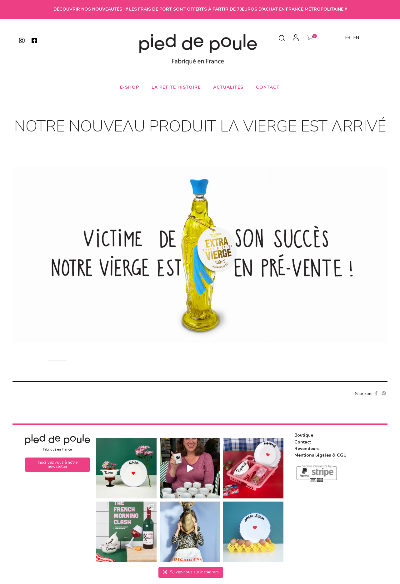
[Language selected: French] (353, 37)
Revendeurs (306, 448)
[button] (57, 465)
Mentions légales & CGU (320, 455)
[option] (356, 38)
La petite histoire (176, 87)
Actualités (228, 87)
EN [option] (356, 38)
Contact (268, 87)
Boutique (303, 435)
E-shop (129, 87)
